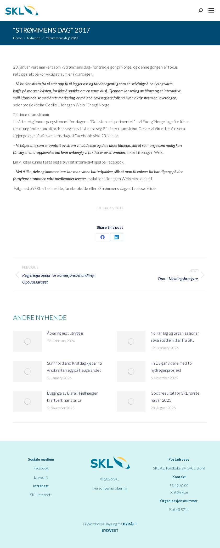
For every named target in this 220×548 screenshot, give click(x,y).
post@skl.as (179, 492)
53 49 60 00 (179, 485)
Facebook (41, 468)
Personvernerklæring (110, 488)
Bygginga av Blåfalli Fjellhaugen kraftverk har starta (72, 396)
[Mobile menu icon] (211, 10)
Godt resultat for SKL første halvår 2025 (175, 396)
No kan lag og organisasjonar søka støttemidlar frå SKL (175, 336)
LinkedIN (41, 477)
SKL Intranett (41, 494)
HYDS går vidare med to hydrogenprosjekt (171, 366)
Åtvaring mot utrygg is (65, 333)
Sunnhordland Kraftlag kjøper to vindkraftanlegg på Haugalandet (74, 366)
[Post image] (27, 341)
